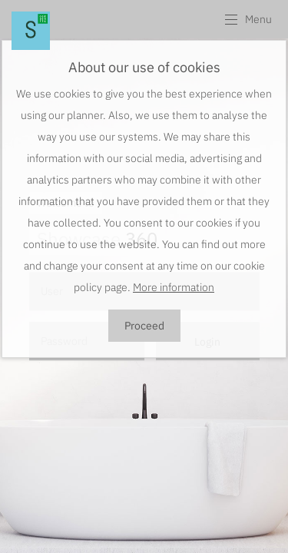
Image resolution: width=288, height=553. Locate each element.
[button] (247, 19)
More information (173, 287)
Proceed (144, 326)
